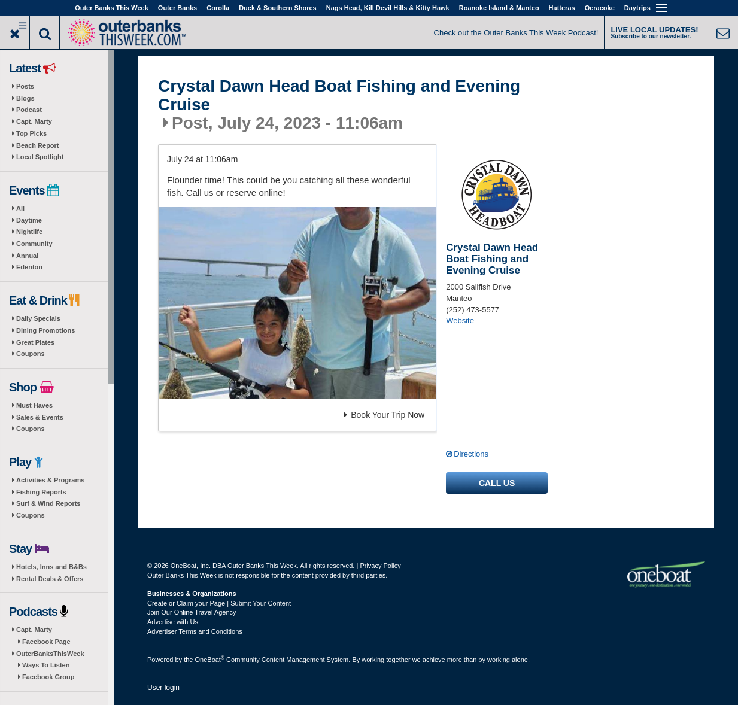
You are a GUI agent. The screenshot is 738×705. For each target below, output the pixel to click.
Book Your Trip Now (384, 415)
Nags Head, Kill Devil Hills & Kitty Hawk (388, 7)
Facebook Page (46, 641)
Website (460, 320)
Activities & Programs (50, 480)
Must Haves (34, 405)
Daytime (29, 220)
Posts (25, 86)
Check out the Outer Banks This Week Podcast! (516, 32)
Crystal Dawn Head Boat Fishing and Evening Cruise (339, 95)
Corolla (217, 7)
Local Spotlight (39, 156)
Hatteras (562, 7)
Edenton (29, 267)
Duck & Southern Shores (278, 7)
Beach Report (37, 145)
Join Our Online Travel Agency (191, 612)
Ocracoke (600, 7)
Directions (471, 453)
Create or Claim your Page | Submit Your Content (219, 603)
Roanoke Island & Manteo (499, 7)
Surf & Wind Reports (48, 503)
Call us (497, 483)
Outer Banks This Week (111, 7)
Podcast (29, 109)
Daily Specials (38, 318)
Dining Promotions (45, 330)
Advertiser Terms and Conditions (194, 631)
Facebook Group (48, 676)
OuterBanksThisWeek (50, 653)
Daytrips (637, 7)
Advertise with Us (172, 621)
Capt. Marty (34, 121)
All (20, 208)
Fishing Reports (41, 492)
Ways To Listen (45, 664)
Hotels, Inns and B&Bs (51, 566)
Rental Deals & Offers (49, 578)
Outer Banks (177, 7)
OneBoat (210, 659)
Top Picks (31, 133)
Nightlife (29, 231)
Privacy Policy (380, 565)
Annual (27, 255)
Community (34, 243)
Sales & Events (39, 417)
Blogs (25, 98)
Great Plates (35, 342)
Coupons (30, 353)
